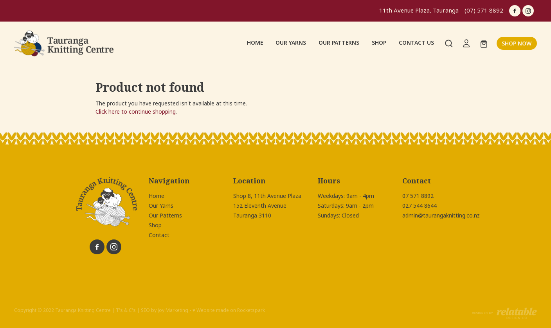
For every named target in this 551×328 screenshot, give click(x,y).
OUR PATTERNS (339, 43)
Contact (159, 235)
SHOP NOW (516, 43)
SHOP (379, 43)
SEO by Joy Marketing (164, 310)
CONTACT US (416, 43)
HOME (255, 43)
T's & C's (126, 310)
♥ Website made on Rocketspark (228, 310)
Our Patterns (165, 215)
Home (156, 196)
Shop (155, 225)
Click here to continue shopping (135, 112)
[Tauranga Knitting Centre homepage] (66, 43)
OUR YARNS (291, 43)
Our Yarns (161, 206)
